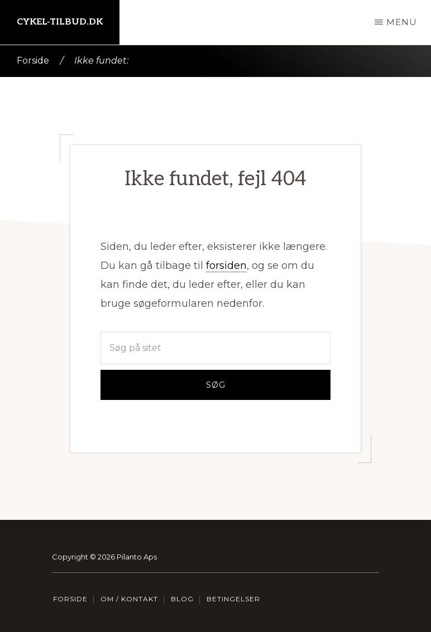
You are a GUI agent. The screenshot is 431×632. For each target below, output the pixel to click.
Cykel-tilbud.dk (60, 22)
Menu (401, 22)
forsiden (226, 265)
